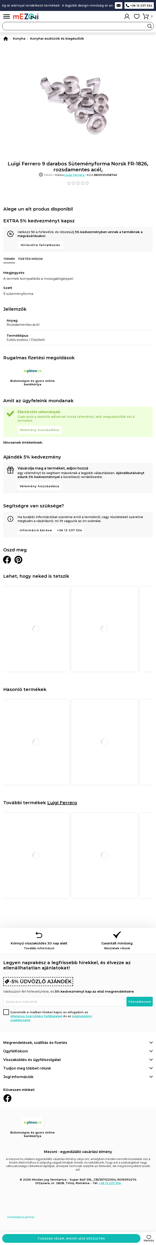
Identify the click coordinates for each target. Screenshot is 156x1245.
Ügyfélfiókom (15, 1051)
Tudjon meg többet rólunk (27, 1068)
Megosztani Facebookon (7, 560)
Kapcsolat (118, 5)
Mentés (149, 1240)
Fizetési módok (30, 258)
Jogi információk (18, 1077)
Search (150, 26)
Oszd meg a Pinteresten (18, 560)
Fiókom (127, 16)
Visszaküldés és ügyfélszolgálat (32, 1060)
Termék (9, 258)
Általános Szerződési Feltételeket (36, 1016)
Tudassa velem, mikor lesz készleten (71, 1238)
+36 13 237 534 (141, 5)
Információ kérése (36, 530)
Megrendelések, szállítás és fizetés (35, 1043)
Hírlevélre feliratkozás (40, 245)
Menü (6, 16)
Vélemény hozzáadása (39, 430)
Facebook (7, 1098)
